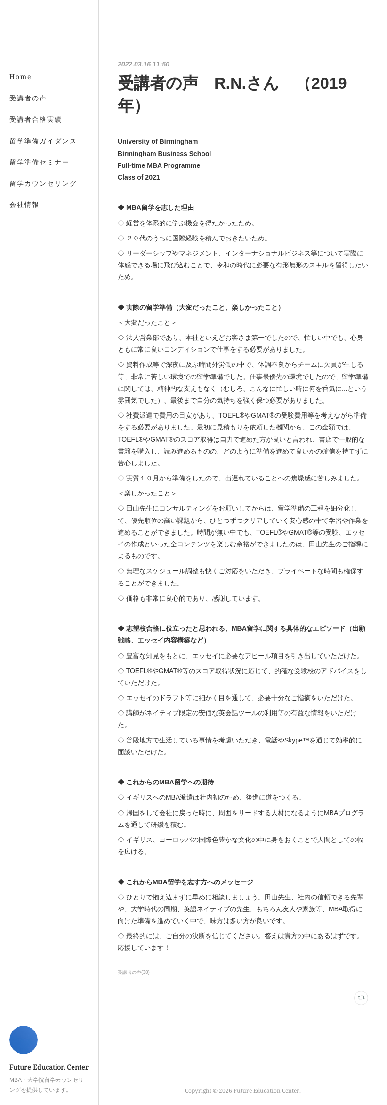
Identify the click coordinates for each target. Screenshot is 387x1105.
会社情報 (24, 204)
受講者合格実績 (35, 119)
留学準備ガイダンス (43, 140)
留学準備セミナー (39, 161)
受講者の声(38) (134, 972)
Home (20, 76)
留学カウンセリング (43, 183)
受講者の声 (28, 97)
